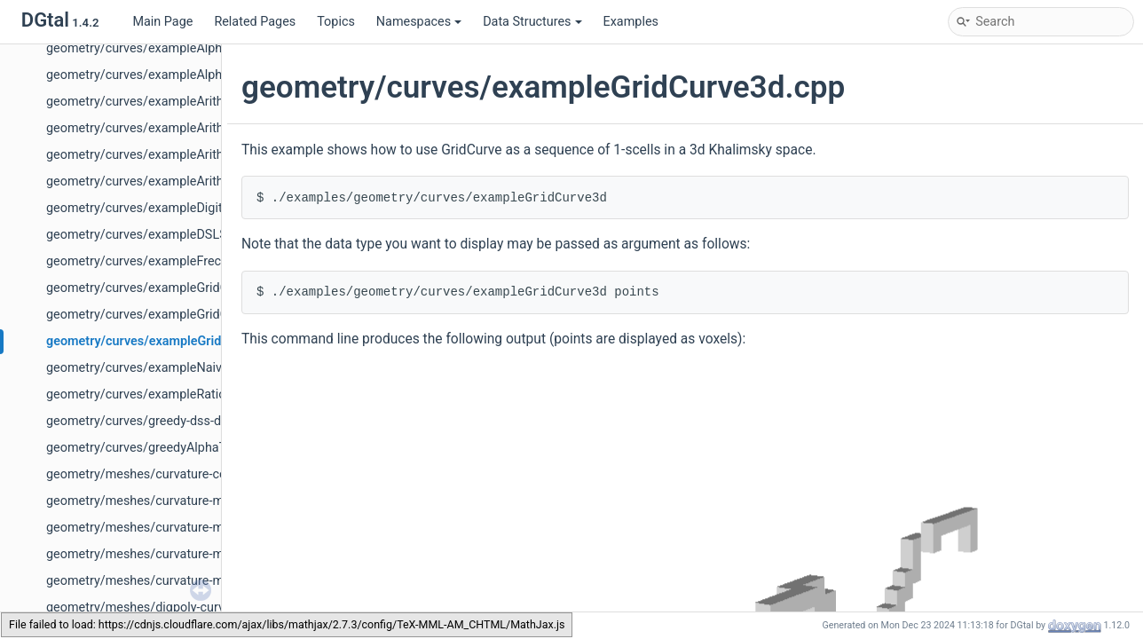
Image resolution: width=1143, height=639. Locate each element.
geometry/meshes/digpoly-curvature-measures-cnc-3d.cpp (213, 607)
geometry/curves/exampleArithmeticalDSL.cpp (179, 128)
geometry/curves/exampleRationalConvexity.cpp (184, 394)
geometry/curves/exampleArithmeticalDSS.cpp (179, 154)
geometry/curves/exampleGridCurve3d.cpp (170, 341)
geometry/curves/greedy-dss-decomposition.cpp (184, 421)
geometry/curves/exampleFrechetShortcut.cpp (179, 261)
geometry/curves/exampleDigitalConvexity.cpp (178, 208)
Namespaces (418, 21)
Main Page (162, 21)
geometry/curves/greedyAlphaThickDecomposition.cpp (203, 447)
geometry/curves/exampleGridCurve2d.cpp (168, 288)
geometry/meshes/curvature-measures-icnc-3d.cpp (192, 501)
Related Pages (255, 21)
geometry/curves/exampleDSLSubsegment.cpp (180, 234)
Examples (630, 21)
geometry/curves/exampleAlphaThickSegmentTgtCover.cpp (215, 75)
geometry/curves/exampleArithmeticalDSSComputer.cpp (207, 181)
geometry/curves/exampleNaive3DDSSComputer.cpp (197, 367)
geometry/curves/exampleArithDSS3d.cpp (166, 101)
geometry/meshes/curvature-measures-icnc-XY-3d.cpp (201, 527)
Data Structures (532, 21)
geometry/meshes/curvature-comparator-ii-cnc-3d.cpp (200, 474)
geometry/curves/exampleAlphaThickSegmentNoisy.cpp (206, 48)
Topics (336, 21)
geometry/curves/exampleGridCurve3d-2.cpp (174, 314)
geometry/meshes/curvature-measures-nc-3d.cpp (187, 554)
